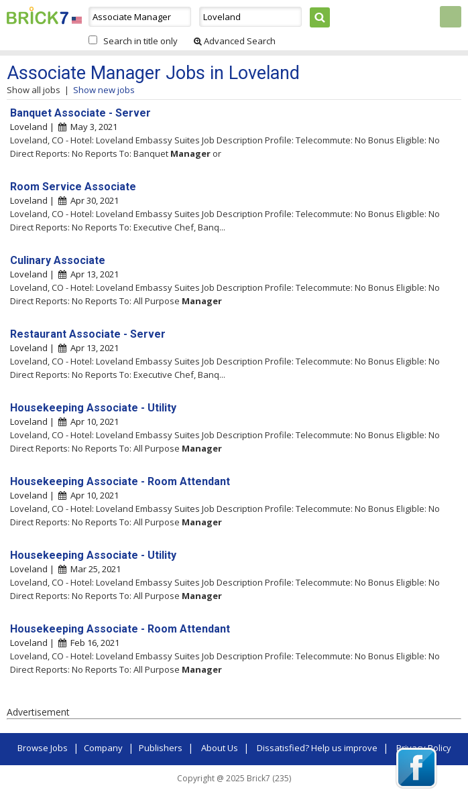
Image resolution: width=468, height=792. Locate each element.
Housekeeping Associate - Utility (93, 407)
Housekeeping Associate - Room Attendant (120, 481)
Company (103, 748)
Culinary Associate (57, 260)
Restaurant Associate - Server (88, 334)
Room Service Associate (73, 186)
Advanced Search (235, 41)
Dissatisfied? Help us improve (317, 748)
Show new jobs (104, 90)
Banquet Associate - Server (80, 113)
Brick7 (37, 15)
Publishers (160, 748)
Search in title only (140, 41)
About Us (219, 748)
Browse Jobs (42, 748)
